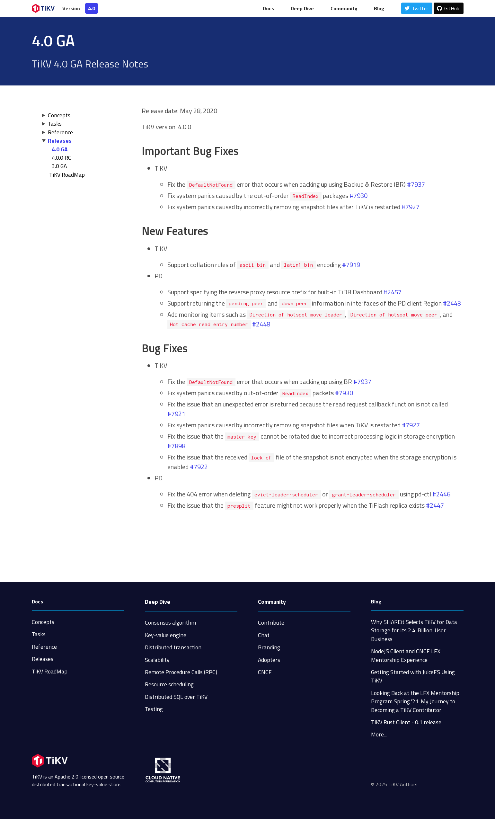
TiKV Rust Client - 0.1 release (406, 722)
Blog (379, 8)
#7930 (358, 195)
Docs (268, 8)
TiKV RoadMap (49, 671)
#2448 (261, 324)
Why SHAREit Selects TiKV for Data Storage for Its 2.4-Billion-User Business (414, 630)
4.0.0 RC (61, 157)
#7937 (416, 184)
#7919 (351, 265)
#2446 (441, 494)
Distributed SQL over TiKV (176, 696)
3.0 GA (59, 166)
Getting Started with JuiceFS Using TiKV (413, 676)
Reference (60, 132)
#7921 (176, 414)
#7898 (176, 446)
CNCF (265, 672)
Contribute (271, 622)
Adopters (269, 659)
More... (379, 734)
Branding (269, 647)
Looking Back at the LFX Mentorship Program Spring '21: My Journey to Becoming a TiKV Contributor (415, 701)
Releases (60, 140)
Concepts (59, 115)
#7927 (411, 207)
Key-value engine (165, 635)
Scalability (157, 659)
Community (344, 8)
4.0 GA (60, 149)
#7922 (199, 467)
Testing (154, 709)
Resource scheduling (169, 684)
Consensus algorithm (170, 622)
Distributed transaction (173, 647)
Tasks (55, 123)
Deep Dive (302, 8)
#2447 (435, 505)
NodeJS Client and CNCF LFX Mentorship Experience (405, 655)
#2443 (452, 303)
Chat (264, 635)
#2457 (393, 292)
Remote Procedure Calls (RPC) (181, 672)
